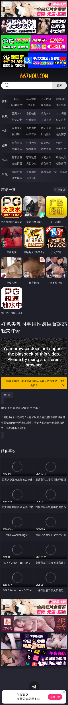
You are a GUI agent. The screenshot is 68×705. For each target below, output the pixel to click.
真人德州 (31, 99)
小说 (5, 160)
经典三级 (31, 134)
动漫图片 (61, 142)
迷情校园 (17, 163)
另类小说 (31, 163)
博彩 (5, 101)
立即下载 (55, 697)
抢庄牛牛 (61, 105)
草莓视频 (46, 172)
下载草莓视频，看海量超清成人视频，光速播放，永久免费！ (34, 383)
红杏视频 (17, 178)
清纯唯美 (31, 149)
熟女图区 (46, 149)
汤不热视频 (60, 172)
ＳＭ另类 (61, 119)
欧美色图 (46, 142)
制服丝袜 (17, 134)
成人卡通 (46, 128)
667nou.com (34, 76)
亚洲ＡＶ (17, 113)
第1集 (7, 395)
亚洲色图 (31, 142)
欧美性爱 (61, 128)
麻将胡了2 (17, 105)
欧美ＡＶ (46, 113)
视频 (5, 116)
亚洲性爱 (17, 128)
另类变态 (61, 134)
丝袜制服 (31, 119)
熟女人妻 (17, 119)
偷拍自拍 (31, 128)
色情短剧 (31, 178)
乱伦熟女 (46, 134)
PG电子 (17, 99)
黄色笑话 (46, 163)
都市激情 (17, 157)
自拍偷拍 (31, 113)
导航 (5, 174)
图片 (5, 145)
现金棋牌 (46, 105)
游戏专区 (61, 99)
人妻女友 (46, 157)
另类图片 (61, 149)
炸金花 (31, 105)
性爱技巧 (61, 163)
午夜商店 (31, 172)
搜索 (59, 85)
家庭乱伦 (31, 157)
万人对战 (46, 99)
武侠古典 (61, 157)
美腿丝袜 (17, 149)
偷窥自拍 (17, 142)
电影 (5, 131)
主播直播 (46, 119)
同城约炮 (17, 172)
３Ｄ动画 (61, 113)
